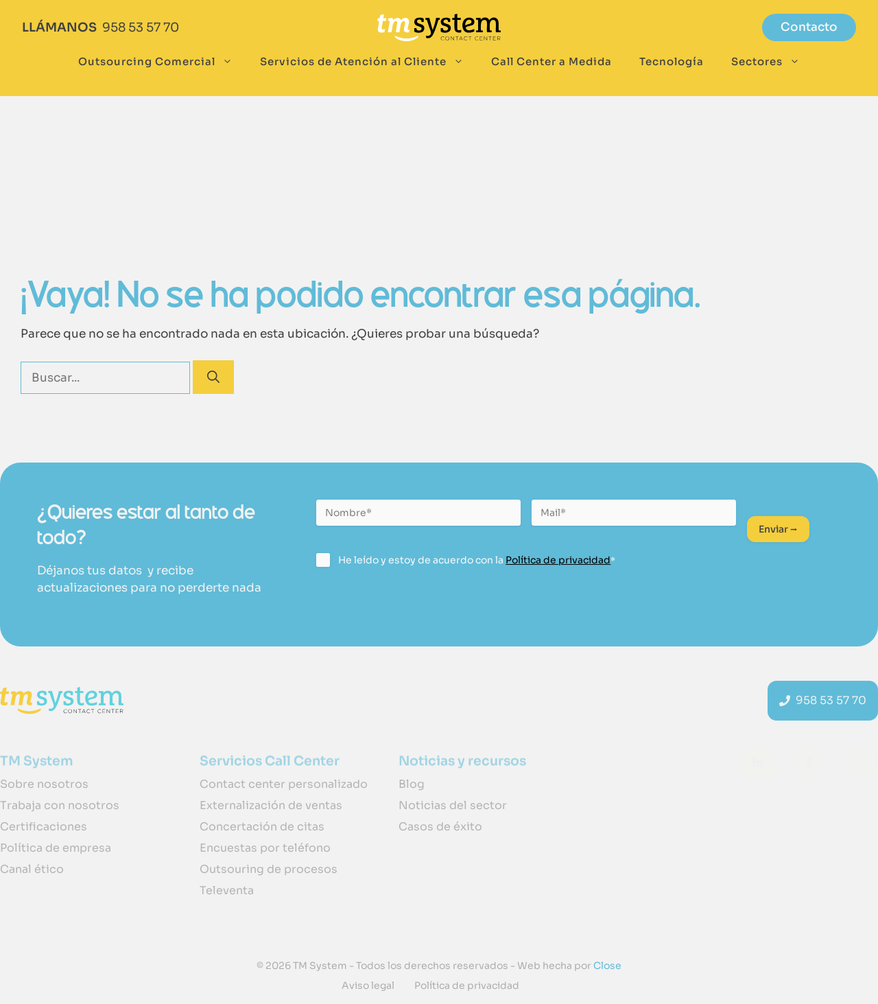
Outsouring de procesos (268, 869)
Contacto (809, 27)
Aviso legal (368, 985)
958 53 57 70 (140, 27)
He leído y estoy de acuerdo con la (476, 560)
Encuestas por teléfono (265, 848)
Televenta (227, 890)
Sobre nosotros (44, 784)
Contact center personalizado (284, 784)
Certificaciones (43, 826)
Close (606, 965)
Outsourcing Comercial (162, 61)
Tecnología (671, 61)
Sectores (772, 61)
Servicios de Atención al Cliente (368, 61)
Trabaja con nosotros (59, 805)
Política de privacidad (558, 560)
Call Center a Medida (551, 61)
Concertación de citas (262, 826)
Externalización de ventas (271, 805)
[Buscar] (213, 377)
